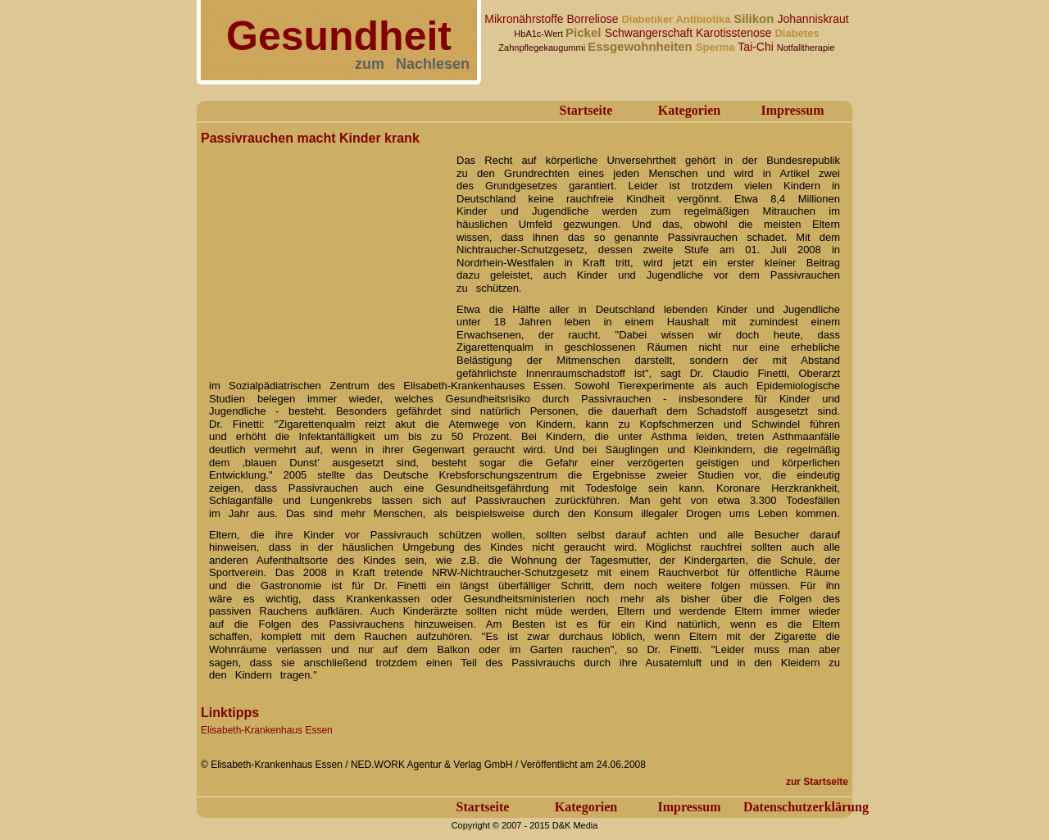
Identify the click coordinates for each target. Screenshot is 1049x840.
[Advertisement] (324, 252)
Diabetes (796, 33)
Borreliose (593, 18)
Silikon (755, 18)
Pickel (585, 32)
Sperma (717, 47)
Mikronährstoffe (525, 18)
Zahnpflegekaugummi (543, 47)
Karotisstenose (735, 32)
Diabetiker (648, 19)
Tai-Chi (757, 46)
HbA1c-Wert (539, 34)
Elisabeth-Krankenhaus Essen (267, 730)
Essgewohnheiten (642, 46)
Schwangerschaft (650, 32)
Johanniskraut (813, 18)
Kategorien (689, 110)
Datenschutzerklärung (806, 807)
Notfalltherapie (806, 47)
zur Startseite (817, 782)
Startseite (586, 110)
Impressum (792, 110)
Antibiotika (704, 19)
